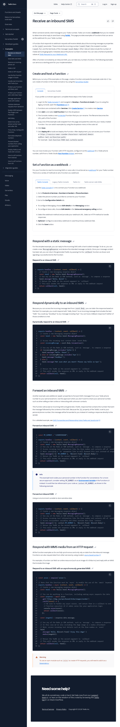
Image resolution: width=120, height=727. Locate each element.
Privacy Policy (61, 709)
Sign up (113, 4)
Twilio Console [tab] (42, 182)
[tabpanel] (73, 117)
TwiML (67, 35)
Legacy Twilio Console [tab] (60, 182)
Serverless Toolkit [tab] (54, 91)
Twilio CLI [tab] (76, 182)
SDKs (56, 4)
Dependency (44, 663)
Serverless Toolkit (81, 82)
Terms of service (48, 709)
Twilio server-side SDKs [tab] (93, 182)
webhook (90, 151)
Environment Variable (87, 481)
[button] (13, 29)
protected (61, 116)
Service (100, 108)
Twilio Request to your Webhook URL (53, 54)
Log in (105, 4)
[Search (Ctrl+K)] (87, 4)
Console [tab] (40, 91)
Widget (66, 154)
